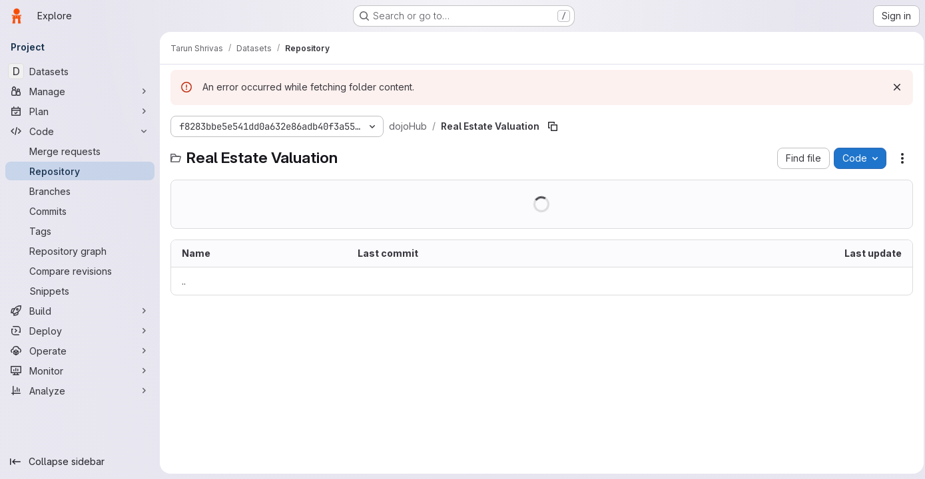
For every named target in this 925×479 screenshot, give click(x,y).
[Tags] (79, 231)
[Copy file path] (552, 126)
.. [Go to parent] (184, 281)
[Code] (79, 131)
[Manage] (79, 91)
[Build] (79, 310)
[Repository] (79, 171)
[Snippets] (79, 290)
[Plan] (79, 111)
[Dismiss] (893, 87)
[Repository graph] (79, 250)
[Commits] (79, 211)
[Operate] (79, 350)
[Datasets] (79, 71)
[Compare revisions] (79, 270)
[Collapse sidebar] (79, 461)
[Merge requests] (79, 151)
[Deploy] (79, 330)
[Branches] (79, 191)
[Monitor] (79, 370)
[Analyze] (79, 390)
